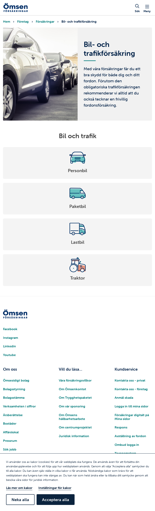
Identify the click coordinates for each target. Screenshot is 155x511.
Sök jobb (9, 449)
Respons (121, 427)
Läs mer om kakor (19, 488)
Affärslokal (11, 432)
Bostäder (9, 423)
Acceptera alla (55, 499)
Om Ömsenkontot (72, 389)
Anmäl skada (124, 397)
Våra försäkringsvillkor (75, 380)
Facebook (10, 329)
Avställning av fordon (130, 436)
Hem (6, 21)
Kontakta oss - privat (130, 380)
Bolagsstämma (13, 397)
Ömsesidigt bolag (16, 380)
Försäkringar (45, 21)
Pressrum (10, 441)
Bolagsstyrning (14, 389)
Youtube (9, 355)
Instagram (10, 338)
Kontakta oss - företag (131, 389)
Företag (23, 21)
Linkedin (9, 346)
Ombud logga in (127, 445)
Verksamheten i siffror (19, 406)
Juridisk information (74, 436)
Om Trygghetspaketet (75, 397)
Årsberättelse (13, 415)
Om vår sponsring (72, 406)
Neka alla (20, 499)
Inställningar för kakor (54, 488)
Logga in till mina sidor (131, 406)
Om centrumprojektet (75, 427)
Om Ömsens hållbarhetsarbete (72, 417)
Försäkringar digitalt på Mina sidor (132, 417)
